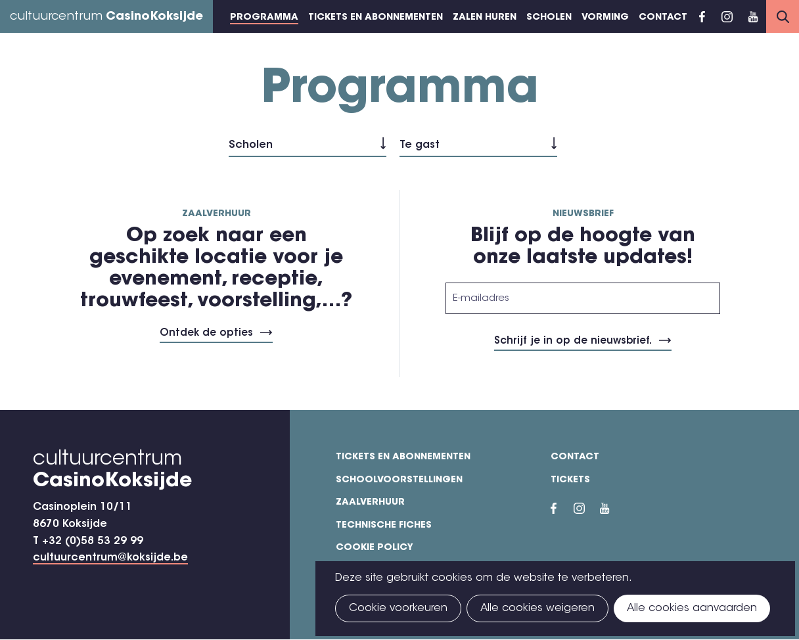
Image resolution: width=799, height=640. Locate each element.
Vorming (605, 17)
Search (782, 16)
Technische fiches (384, 525)
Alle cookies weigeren (537, 608)
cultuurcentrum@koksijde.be (110, 558)
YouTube (753, 16)
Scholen (549, 17)
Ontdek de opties (206, 333)
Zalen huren (484, 17)
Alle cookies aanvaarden (692, 608)
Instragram (727, 16)
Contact (663, 17)
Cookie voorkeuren (398, 608)
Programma (264, 17)
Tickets (570, 480)
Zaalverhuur (370, 502)
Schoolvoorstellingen (399, 480)
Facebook (702, 16)
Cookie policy (374, 548)
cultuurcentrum (106, 17)
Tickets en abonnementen (375, 17)
